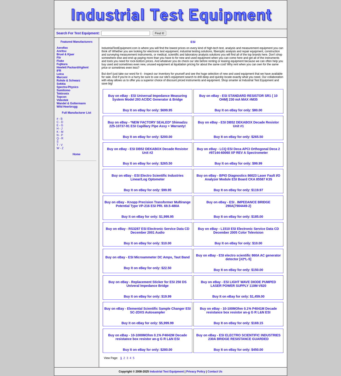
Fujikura (62, 64)
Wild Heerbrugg (67, 106)
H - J (60, 128)
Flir (59, 57)
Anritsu (62, 51)
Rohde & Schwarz (68, 80)
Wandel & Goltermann (71, 103)
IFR (59, 70)
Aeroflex (62, 47)
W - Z (60, 148)
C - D (60, 122)
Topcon (62, 96)
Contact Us (214, 371)
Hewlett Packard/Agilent (73, 67)
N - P (60, 135)
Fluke (60, 61)
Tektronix (63, 93)
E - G (60, 125)
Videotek (62, 100)
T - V (60, 145)
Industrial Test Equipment (167, 371)
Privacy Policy (195, 371)
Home (76, 154)
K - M (60, 132)
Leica (60, 74)
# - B (60, 118)
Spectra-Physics (67, 87)
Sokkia (61, 83)
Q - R (60, 138)
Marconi (62, 77)
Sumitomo (63, 90)
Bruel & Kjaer (65, 54)
